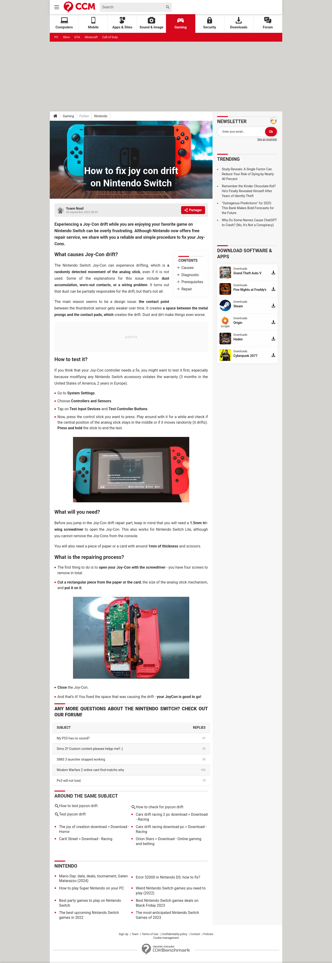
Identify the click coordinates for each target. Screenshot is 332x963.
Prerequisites (192, 282)
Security (209, 23)
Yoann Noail (74, 208)
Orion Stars (145, 839)
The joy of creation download (83, 827)
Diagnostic (190, 275)
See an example (267, 139)
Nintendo (100, 116)
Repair (186, 289)
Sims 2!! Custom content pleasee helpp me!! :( (90, 749)
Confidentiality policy (174, 934)
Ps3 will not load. (69, 780)
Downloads (238, 23)
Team (135, 934)
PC (56, 37)
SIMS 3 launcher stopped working (81, 759)
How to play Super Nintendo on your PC (91, 888)
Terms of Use (150, 934)
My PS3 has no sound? (73, 738)
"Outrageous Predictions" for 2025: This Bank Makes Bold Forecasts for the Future (248, 208)
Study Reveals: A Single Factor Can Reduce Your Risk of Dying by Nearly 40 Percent (248, 174)
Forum (268, 23)
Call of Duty (110, 37)
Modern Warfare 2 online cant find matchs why (90, 770)
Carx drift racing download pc (160, 827)
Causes (187, 267)
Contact (195, 934)
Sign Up (123, 934)
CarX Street (68, 839)
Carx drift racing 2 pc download (161, 814)
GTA (77, 37)
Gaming (180, 23)
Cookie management (166, 938)
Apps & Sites (122, 23)
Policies (208, 934)
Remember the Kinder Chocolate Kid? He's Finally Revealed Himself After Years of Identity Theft (249, 191)
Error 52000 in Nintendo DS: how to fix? (168, 877)
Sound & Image (151, 23)
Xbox (66, 37)
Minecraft (91, 37)
